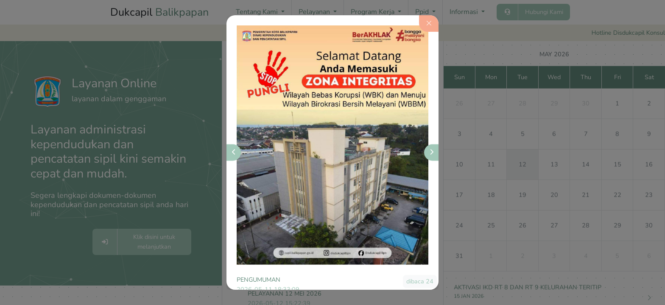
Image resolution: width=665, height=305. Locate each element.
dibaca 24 (419, 281)
